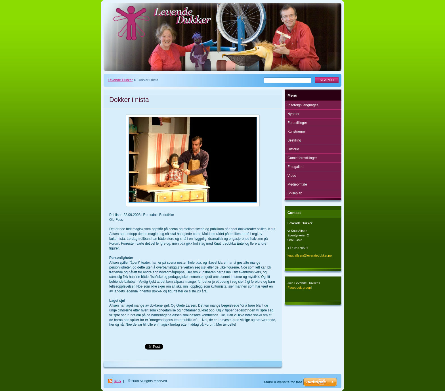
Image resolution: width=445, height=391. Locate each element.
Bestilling (294, 140)
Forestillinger (297, 123)
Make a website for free (283, 382)
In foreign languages (302, 105)
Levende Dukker (120, 80)
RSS (117, 381)
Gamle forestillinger (302, 158)
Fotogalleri (295, 167)
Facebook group (299, 287)
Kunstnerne (296, 132)
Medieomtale (297, 184)
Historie (293, 149)
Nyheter (293, 114)
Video (291, 176)
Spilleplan (294, 193)
